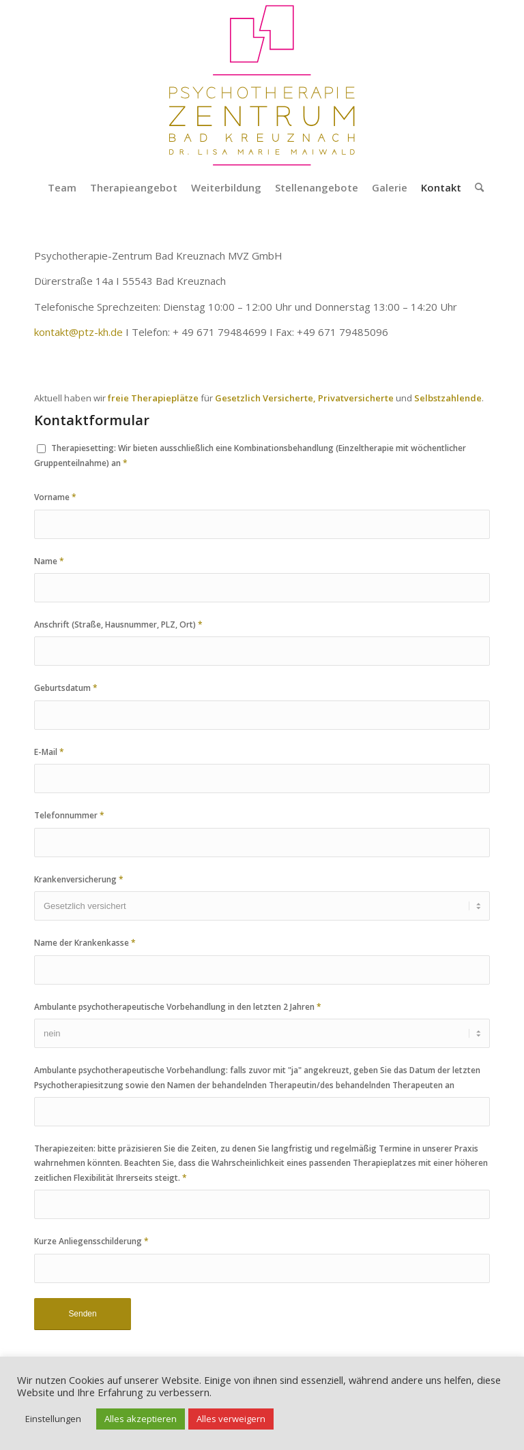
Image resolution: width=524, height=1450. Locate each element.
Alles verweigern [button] (230, 1419)
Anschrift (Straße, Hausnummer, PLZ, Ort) (118, 624)
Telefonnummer (69, 815)
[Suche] (476, 187)
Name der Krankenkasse (85, 942)
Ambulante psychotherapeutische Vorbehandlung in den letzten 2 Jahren (177, 1007)
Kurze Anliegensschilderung (91, 1241)
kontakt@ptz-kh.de (78, 332)
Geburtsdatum (66, 688)
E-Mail (49, 752)
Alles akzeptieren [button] (140, 1419)
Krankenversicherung (78, 879)
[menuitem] (62, 187)
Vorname (55, 497)
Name (49, 561)
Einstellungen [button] (53, 1419)
